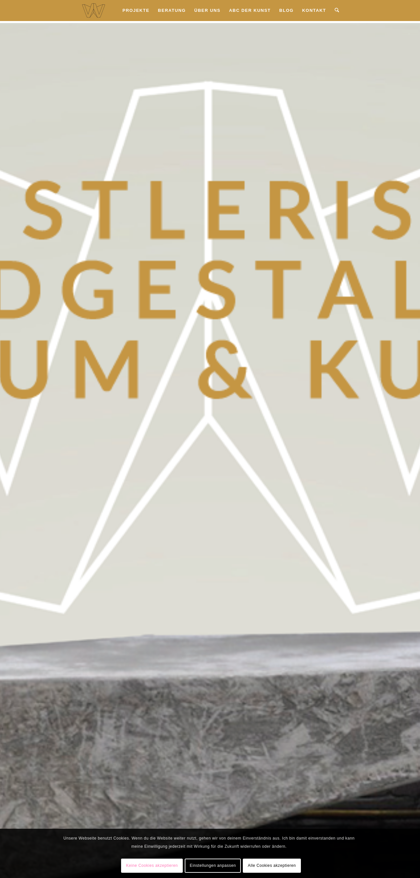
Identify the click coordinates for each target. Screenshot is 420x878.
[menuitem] (136, 10)
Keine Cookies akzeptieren (152, 865)
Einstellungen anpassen (213, 865)
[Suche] (336, 10)
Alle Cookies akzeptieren (272, 865)
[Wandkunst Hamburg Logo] (93, 10)
